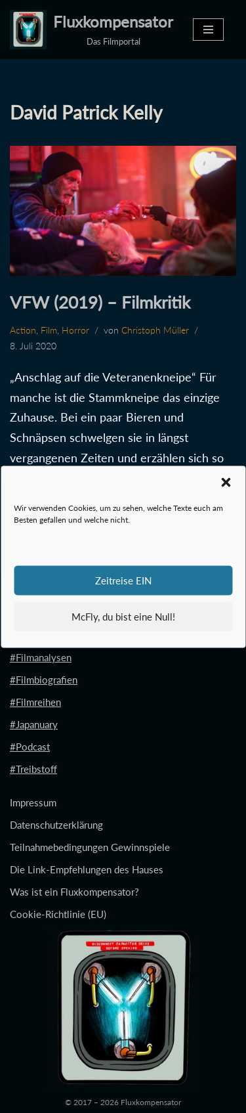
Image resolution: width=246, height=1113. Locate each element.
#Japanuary (34, 724)
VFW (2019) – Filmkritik (100, 302)
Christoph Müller (155, 330)
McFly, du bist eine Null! (123, 616)
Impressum (33, 802)
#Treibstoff (33, 769)
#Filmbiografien (43, 680)
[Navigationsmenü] (208, 29)
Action (23, 330)
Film (49, 330)
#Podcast (30, 747)
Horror (75, 330)
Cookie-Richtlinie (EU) (58, 914)
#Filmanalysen (41, 657)
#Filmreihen (35, 702)
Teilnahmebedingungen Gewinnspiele (90, 847)
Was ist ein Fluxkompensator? (74, 892)
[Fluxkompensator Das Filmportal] (91, 29)
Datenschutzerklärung (56, 825)
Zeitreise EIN (123, 580)
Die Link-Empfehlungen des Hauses (86, 869)
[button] (225, 482)
